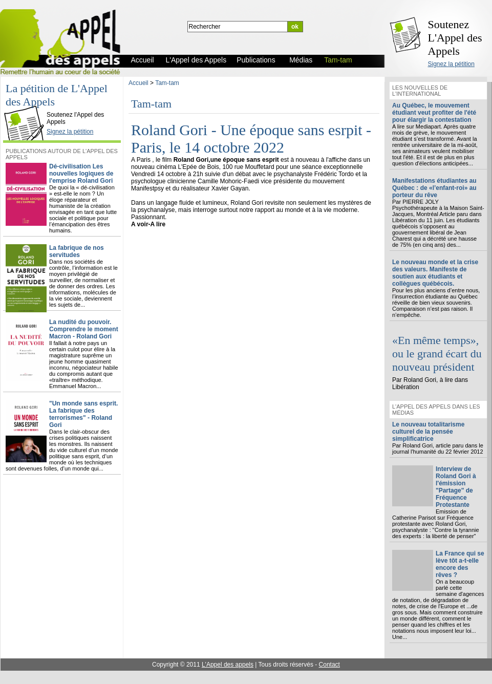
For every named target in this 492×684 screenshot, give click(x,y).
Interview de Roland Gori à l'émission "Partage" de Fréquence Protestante (456, 486)
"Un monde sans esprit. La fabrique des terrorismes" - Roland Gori (83, 414)
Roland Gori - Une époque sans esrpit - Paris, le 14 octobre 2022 (251, 138)
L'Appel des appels (227, 664)
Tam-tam (167, 83)
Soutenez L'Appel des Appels (455, 37)
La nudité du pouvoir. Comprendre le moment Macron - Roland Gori (83, 329)
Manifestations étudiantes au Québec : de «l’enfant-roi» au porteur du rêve (434, 188)
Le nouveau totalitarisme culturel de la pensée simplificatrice (428, 431)
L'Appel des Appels (27, 106)
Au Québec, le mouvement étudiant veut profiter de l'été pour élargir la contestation (434, 112)
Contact (329, 664)
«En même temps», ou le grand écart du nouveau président (437, 353)
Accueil (138, 83)
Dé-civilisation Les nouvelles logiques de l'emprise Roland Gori (81, 173)
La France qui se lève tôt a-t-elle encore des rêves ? (460, 564)
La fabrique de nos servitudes (76, 251)
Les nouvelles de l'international (419, 90)
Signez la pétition (451, 64)
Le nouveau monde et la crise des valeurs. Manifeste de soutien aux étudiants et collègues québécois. (435, 273)
